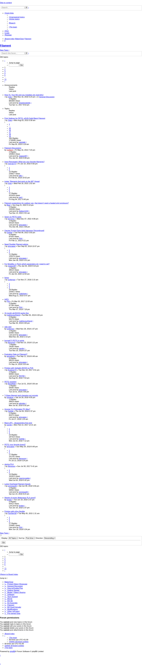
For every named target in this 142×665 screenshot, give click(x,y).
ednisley (22, 403)
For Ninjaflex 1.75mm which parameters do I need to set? (26, 264)
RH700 (22, 376)
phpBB (12, 651)
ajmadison (11, 356)
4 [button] (4, 73)
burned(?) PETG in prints (14, 341)
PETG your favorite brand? (15, 445)
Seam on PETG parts (12, 217)
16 (10, 130)
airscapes (23, 225)
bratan (9, 500)
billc (20, 176)
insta (10, 97)
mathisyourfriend (13, 315)
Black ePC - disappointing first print (18, 423)
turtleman (11, 280)
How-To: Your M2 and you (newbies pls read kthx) (23, 95)
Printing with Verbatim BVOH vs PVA (18, 368)
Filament (5, 45)
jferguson (11, 343)
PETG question (10, 382)
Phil (20, 238)
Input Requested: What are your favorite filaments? (24, 162)
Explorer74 (12, 370)
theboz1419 (23, 211)
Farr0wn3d (12, 513)
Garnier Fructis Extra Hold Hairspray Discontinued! (24, 231)
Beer (9, 205)
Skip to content (6, 3)
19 (10, 136)
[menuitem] (17, 17)
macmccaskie (24, 478)
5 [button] (4, 75)
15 (10, 128)
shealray (10, 397)
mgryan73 (12, 164)
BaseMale (12, 384)
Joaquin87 (23, 156)
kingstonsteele (24, 103)
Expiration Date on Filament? (15, 354)
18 (10, 134)
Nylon (6, 278)
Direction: (46, 538)
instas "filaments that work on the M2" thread (21, 181)
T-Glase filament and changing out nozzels (21, 395)
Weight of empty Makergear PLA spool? (20, 498)
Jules (10, 120)
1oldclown (23, 294)
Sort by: (27, 538)
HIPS (6, 299)
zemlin (21, 348)
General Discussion (46, 97)
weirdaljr (22, 142)
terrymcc (11, 219)
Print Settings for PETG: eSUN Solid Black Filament (24, 118)
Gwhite (9, 233)
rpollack (10, 150)
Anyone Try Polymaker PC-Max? (17, 409)
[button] (4, 61)
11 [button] (5, 79)
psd (20, 197)
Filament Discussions (12, 148)
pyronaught (12, 486)
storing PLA (9, 464)
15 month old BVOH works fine (16, 313)
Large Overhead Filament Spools (17, 484)
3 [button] (4, 71)
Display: (9, 538)
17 (10, 132)
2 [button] (4, 69)
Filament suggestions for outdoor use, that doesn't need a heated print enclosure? (36, 203)
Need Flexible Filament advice (16, 244)
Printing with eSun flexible (14, 511)
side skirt (7, 327)
